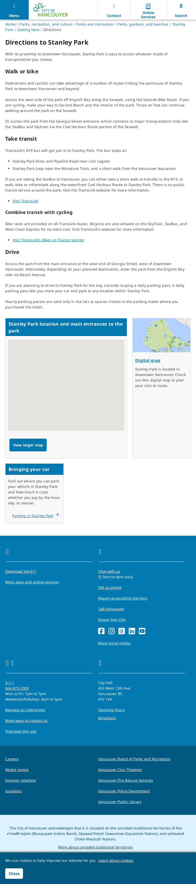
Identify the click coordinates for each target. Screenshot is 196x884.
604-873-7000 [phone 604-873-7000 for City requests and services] (17, 688)
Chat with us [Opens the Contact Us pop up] (109, 571)
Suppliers (13, 791)
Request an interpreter (25, 709)
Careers (12, 758)
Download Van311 (21, 571)
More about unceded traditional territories (95, 847)
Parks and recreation (94, 24)
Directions (107, 717)
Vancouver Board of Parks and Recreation (134, 758)
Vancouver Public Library (119, 801)
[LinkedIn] (132, 631)
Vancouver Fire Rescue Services (125, 780)
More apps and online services (32, 582)
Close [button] (14, 873)
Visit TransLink (25, 200)
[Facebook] (101, 631)
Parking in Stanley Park (32, 515)
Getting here (28, 29)
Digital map (147, 360)
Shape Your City (112, 619)
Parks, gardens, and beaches (142, 24)
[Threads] (121, 631)
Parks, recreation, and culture (46, 24)
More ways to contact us (26, 720)
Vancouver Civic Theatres (120, 769)
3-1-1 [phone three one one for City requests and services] (9, 682)
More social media (114, 643)
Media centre (16, 769)
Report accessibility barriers (122, 598)
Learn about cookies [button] (115, 860)
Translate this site (20, 731)
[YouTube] (142, 631)
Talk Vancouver (111, 608)
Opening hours (111, 709)
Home (10, 24)
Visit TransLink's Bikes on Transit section (48, 239)
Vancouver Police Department (124, 791)
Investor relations (20, 780)
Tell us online (109, 587)
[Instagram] (111, 631)
